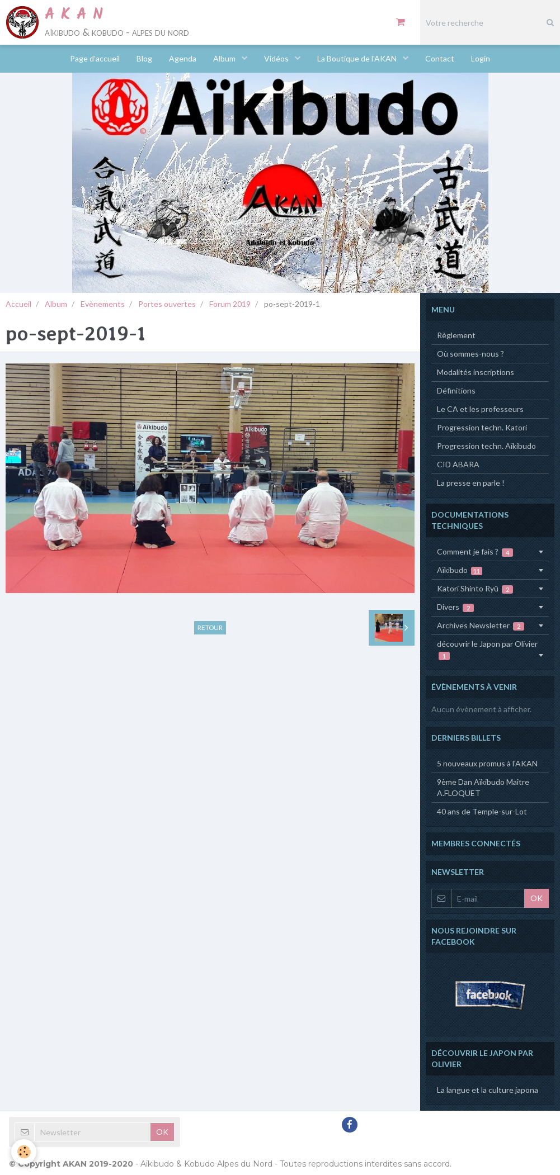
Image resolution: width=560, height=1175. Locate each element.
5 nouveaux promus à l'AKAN (487, 763)
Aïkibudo (460, 570)
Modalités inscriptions (475, 372)
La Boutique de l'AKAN (357, 58)
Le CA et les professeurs (480, 409)
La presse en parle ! (471, 482)
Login (480, 58)
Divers (455, 607)
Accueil (18, 304)
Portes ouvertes (167, 304)
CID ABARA (458, 464)
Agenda (182, 58)
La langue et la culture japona (487, 1090)
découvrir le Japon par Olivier (487, 649)
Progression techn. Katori (482, 427)
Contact (439, 58)
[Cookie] (23, 1151)
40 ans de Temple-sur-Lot (482, 811)
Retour (210, 627)
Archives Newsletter (481, 625)
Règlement (456, 335)
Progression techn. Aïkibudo (486, 446)
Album (225, 58)
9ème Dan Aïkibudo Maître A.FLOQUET (483, 787)
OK (536, 898)
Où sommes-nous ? (470, 353)
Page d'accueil (95, 58)
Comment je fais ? (475, 552)
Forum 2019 (230, 304)
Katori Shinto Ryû (475, 589)
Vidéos (277, 58)
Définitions (456, 390)
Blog (144, 58)
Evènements (103, 304)
